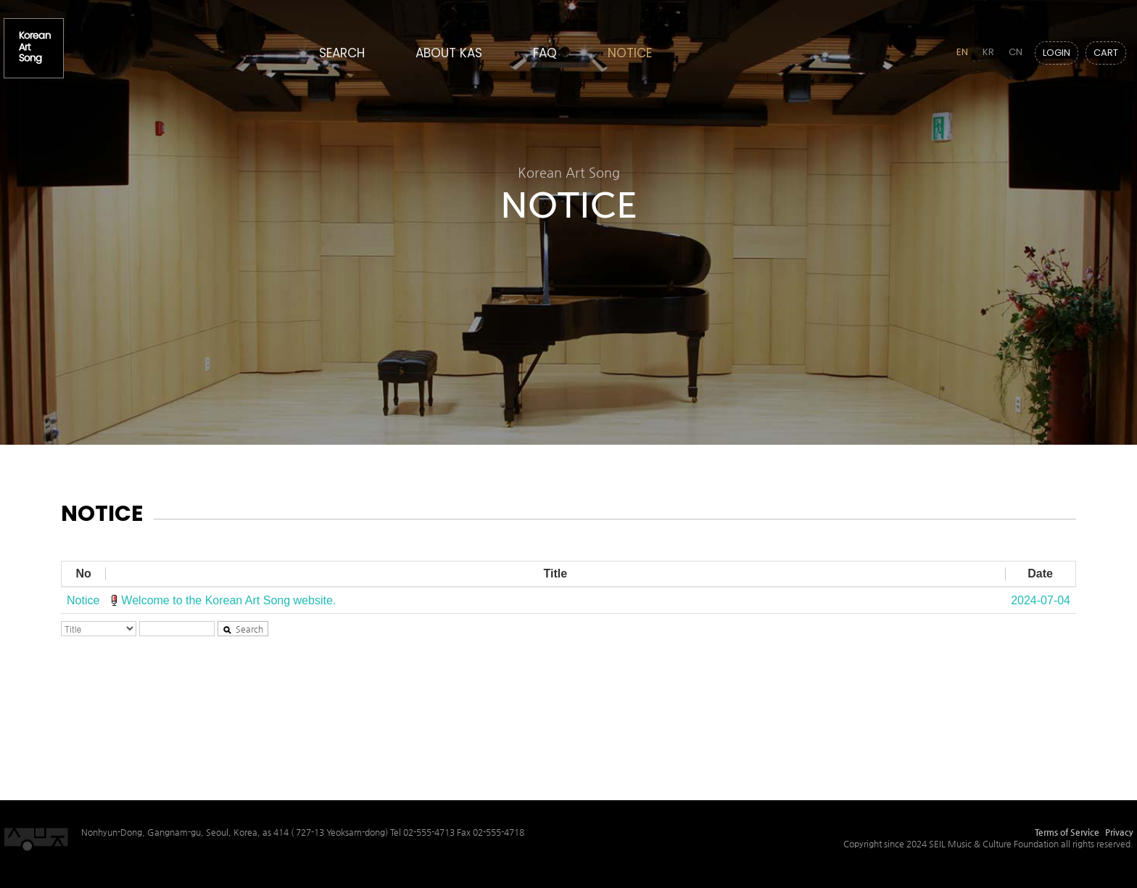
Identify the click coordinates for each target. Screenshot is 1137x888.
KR (988, 52)
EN (962, 52)
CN (1015, 52)
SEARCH (342, 53)
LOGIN (1056, 52)
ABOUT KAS (448, 53)
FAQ (545, 53)
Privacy (1119, 832)
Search (243, 629)
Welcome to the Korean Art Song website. (228, 600)
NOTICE (630, 53)
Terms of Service (1067, 832)
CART (1105, 52)
